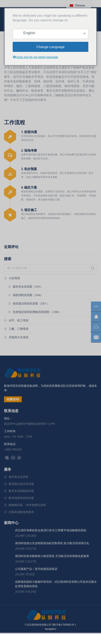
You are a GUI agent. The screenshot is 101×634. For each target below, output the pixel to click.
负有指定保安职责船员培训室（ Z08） (37, 312)
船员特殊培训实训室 (21, 498)
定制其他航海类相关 (21, 512)
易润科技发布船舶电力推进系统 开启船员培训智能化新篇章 (52, 556)
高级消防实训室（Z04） (28, 295)
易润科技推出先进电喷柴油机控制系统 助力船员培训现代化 (52, 543)
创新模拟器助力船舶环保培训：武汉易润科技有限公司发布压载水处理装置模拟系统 (56, 584)
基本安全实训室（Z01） (28, 286)
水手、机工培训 (18, 320)
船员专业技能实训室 (21, 491)
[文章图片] (8, 532)
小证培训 (12, 278)
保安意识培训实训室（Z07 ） (31, 303)
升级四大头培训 (18, 337)
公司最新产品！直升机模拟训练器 (36, 569)
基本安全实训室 (18, 477)
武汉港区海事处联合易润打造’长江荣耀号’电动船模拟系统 (50, 530)
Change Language (50, 47)
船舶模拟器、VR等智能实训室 (27, 505)
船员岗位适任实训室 (21, 484)
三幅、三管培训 (18, 329)
